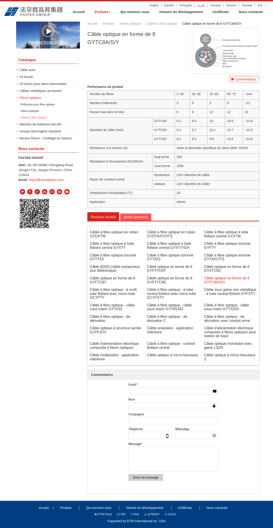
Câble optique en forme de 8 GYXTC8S (226, 269)
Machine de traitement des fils (41, 124)
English (154, 5)
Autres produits (135, 217)
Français (215, 5)
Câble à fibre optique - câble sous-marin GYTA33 (112, 307)
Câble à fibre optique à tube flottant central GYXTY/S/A (169, 246)
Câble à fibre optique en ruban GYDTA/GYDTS (171, 234)
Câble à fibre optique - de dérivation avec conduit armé (227, 319)
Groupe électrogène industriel (40, 131)
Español (169, 5)
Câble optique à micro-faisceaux (172, 355)
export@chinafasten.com (46, 180)
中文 (260, 5)
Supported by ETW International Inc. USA (136, 521)
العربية (201, 5)
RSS (135, 514)
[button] (102, 12)
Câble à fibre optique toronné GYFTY (227, 246)
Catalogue (27, 60)
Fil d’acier (26, 77)
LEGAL (170, 514)
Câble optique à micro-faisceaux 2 (229, 357)
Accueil (92, 23)
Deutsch (231, 5)
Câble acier (28, 70)
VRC (121, 514)
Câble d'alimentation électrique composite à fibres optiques (114, 346)
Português (186, 5)
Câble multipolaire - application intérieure (114, 357)
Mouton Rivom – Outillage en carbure (46, 138)
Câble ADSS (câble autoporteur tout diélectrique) (115, 269)
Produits (108, 23)
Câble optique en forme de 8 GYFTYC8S (169, 280)
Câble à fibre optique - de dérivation (110, 319)
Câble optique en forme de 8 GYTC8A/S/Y (226, 280)
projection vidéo (48, 35)
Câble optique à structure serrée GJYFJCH (115, 330)
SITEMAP (151, 514)
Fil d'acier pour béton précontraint (43, 84)
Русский (247, 5)
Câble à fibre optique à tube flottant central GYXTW (226, 234)
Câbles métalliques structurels (41, 91)
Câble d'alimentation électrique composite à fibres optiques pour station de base (230, 332)
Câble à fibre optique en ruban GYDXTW (114, 234)
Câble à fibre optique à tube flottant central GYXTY (112, 246)
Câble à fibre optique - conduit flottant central (171, 346)
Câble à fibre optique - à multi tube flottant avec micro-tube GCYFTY (113, 293)
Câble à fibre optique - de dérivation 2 (167, 319)
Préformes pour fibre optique (38, 104)
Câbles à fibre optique (162, 23)
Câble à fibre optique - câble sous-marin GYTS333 (226, 307)
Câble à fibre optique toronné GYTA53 (170, 257)
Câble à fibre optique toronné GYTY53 (113, 257)
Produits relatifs (103, 217)
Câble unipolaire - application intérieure (170, 330)
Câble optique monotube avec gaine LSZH (228, 346)
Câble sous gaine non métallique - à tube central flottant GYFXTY (230, 292)
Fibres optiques (130, 23)
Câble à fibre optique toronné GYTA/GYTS (227, 257)
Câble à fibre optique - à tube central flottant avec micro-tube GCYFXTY (171, 293)
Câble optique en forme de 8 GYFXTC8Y (169, 269)
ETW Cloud (103, 514)
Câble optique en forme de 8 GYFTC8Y (112, 280)
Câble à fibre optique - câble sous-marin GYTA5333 (169, 307)
